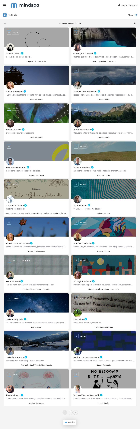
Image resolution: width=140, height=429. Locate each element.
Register (133, 5)
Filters (132, 14)
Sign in (124, 5)
